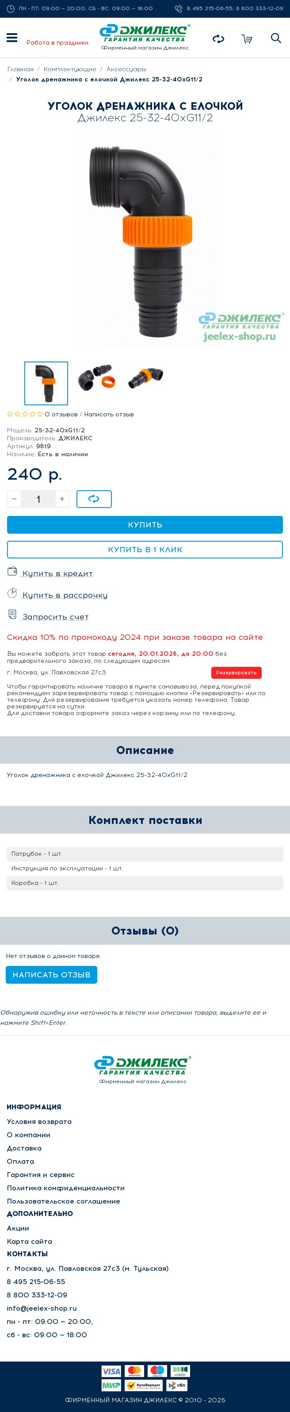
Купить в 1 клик (145, 549)
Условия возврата (39, 1121)
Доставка (24, 1148)
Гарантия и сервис (41, 1174)
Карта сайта (29, 1241)
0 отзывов (61, 414)
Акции (18, 1228)
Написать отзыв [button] (51, 975)
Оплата (20, 1161)
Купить (145, 525)
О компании (28, 1135)
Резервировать (236, 673)
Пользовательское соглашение (63, 1201)
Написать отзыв (109, 414)
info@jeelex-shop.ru (42, 1308)
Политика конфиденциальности (66, 1188)
